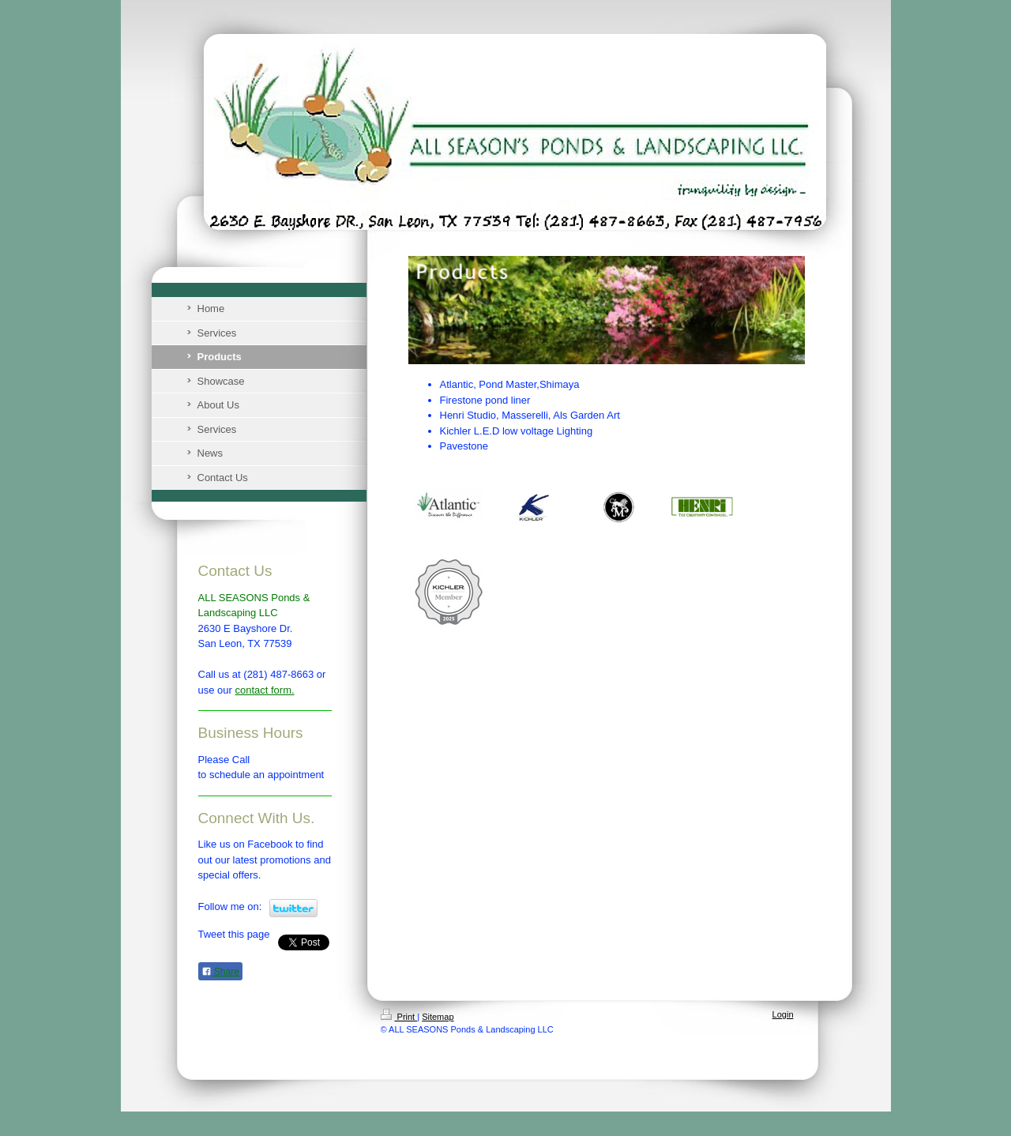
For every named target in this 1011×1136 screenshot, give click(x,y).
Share (220, 971)
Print (399, 1016)
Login (783, 1014)
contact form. (264, 690)
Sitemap (437, 1016)
